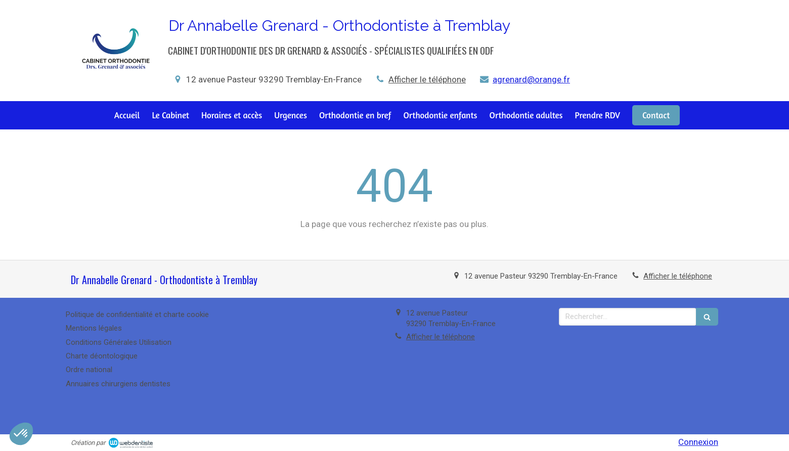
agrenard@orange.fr (531, 79)
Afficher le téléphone (427, 79)
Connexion (698, 442)
